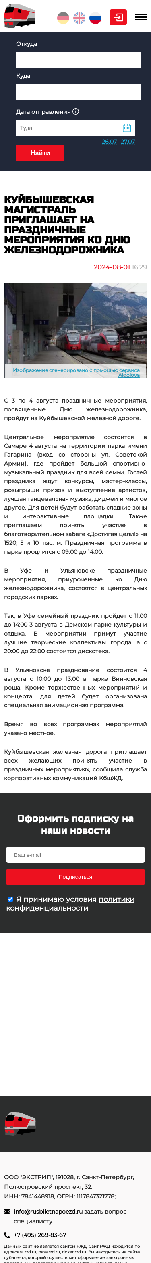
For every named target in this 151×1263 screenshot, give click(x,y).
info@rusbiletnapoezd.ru (49, 1211)
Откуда (26, 43)
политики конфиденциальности (70, 904)
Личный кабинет (118, 17)
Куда (23, 75)
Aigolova (129, 375)
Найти (40, 153)
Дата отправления (47, 111)
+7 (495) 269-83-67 (40, 1235)
